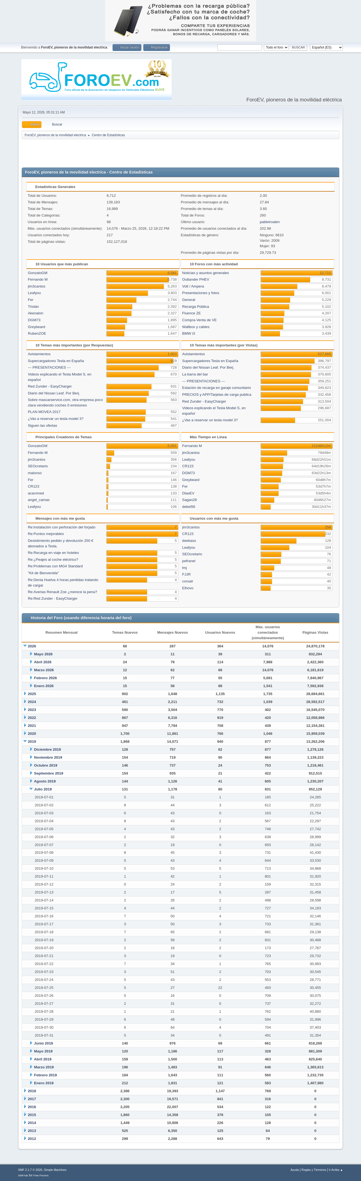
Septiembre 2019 (48, 773)
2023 (32, 710)
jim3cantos (36, 286)
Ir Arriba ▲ (336, 1169)
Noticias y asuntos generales (205, 273)
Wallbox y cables (196, 327)
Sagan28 (189, 500)
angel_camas (38, 500)
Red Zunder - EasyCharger (50, 386)
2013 (32, 1131)
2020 (32, 734)
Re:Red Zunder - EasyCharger (52, 598)
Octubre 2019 (45, 765)
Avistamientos (39, 354)
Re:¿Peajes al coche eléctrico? (53, 559)
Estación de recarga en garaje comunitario (216, 388)
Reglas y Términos (313, 1169)
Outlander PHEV (195, 279)
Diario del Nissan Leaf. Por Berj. (54, 393)
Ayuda (294, 1169)
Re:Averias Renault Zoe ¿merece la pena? (62, 592)
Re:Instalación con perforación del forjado (61, 527)
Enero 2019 (44, 1083)
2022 (32, 718)
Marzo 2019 (44, 1067)
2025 (32, 694)
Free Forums (41, 1175)
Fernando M (37, 279)
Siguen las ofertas (42, 425)
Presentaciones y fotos (200, 293)
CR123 (33, 486)
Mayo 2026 (43, 654)
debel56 (188, 507)
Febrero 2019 (45, 1075)
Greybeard (36, 327)
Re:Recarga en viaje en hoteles (53, 553)
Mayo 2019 (43, 1051)
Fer (30, 300)
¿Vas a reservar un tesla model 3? (55, 419)
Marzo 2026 (44, 670)
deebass (189, 541)
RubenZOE (37, 333)
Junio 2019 (43, 1043)
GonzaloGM (37, 273)
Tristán (33, 307)
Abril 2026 (43, 662)
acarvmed (36, 493)
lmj (184, 568)
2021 (32, 726)
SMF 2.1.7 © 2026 (30, 1169)
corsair (187, 581)
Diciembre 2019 (47, 749)
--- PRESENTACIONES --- (49, 367)
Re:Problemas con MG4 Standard (55, 566)
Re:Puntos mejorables (46, 534)
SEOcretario (38, 466)
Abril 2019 (43, 1059)
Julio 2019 (43, 789)
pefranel (188, 561)
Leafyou (34, 293)
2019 (32, 741)
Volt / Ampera (193, 286)
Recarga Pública (195, 307)
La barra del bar (195, 374)
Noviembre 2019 (48, 757)
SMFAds (23, 1175)
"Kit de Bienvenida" (43, 573)
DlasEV (188, 493)
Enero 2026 (44, 686)
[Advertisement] (181, 153)
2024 (32, 702)
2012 (32, 1139)
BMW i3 (188, 333)
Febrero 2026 (45, 678)
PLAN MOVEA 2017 (44, 412)
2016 (32, 1107)
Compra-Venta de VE (199, 320)
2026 (32, 646)
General (188, 300)
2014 (32, 1123)
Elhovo (188, 588)
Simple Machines (55, 1169)
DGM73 (34, 320)
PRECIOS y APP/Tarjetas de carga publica (216, 394)
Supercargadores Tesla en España (56, 361)
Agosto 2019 (45, 781)
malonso (34, 473)
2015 (32, 1115)
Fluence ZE (191, 313)
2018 (32, 1091)
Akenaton (35, 313)
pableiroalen (270, 222)
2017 (32, 1099)
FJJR (186, 574)
